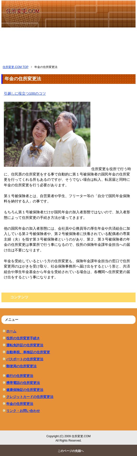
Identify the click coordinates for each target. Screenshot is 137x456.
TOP (15, 67)
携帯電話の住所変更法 (23, 383)
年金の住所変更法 (19, 404)
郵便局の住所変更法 (21, 366)
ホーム (11, 331)
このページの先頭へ (71, 451)
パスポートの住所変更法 (24, 359)
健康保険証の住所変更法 (24, 390)
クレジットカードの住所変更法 (29, 397)
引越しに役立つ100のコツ (25, 93)
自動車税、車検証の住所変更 (28, 352)
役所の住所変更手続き (23, 338)
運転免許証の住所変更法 (24, 345)
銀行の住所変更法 (19, 376)
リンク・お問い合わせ (23, 411)
